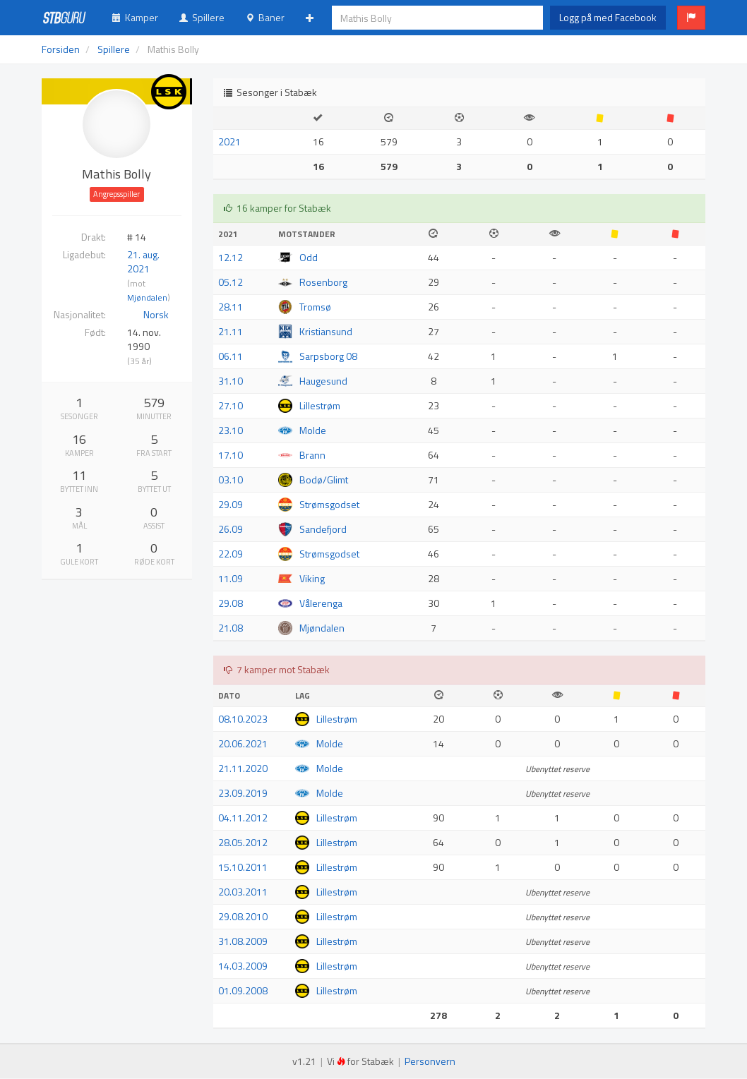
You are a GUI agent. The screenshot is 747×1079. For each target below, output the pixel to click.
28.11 (230, 306)
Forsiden (61, 49)
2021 (229, 141)
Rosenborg (323, 282)
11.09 (230, 578)
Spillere (202, 17)
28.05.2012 (243, 842)
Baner (265, 17)
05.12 (230, 282)
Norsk (156, 314)
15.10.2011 (243, 867)
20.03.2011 (243, 891)
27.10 (230, 405)
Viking (312, 578)
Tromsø (315, 306)
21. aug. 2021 (143, 261)
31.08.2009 (243, 941)
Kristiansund (325, 331)
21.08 (230, 627)
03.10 (230, 479)
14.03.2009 (243, 965)
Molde (312, 430)
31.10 (230, 380)
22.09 (230, 553)
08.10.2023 (243, 718)
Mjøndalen (147, 297)
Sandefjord (323, 529)
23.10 (230, 430)
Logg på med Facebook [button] (608, 17)
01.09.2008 (243, 990)
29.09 (230, 504)
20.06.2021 (243, 743)
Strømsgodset (329, 504)
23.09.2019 (243, 792)
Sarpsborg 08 (328, 356)
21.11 (230, 331)
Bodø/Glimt (323, 479)
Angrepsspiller (116, 194)
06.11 (230, 356)
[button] (691, 18)
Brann (312, 454)
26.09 (230, 529)
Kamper (135, 17)
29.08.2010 (243, 916)
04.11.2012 (243, 817)
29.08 (230, 603)
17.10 (230, 454)
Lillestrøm (319, 405)
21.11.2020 (243, 768)
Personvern (430, 1061)
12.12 (230, 257)
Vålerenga (320, 603)
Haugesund (323, 380)
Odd (308, 257)
